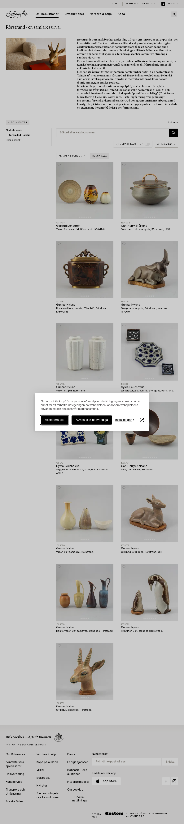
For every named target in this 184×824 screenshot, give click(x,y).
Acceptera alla (54, 420)
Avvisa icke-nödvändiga (92, 420)
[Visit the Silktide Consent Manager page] (142, 420)
